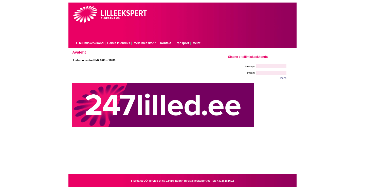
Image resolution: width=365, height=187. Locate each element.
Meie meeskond (145, 43)
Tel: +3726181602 (222, 180)
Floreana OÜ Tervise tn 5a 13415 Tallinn (157, 180)
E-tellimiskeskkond (90, 43)
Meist (196, 43)
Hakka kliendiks (118, 43)
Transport (182, 43)
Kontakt (165, 43)
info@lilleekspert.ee (197, 180)
